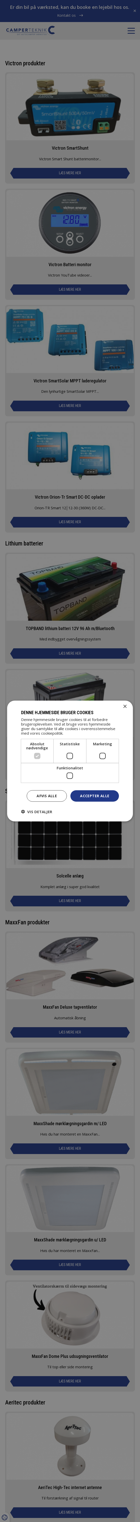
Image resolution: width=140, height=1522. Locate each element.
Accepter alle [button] (94, 795)
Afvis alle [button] (47, 795)
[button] (36, 811)
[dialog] (70, 761)
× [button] (125, 707)
